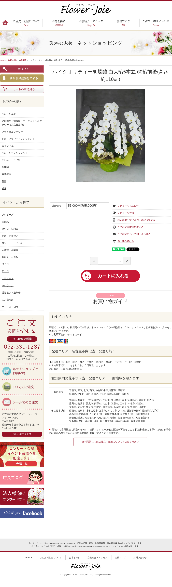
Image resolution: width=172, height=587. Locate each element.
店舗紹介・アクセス (97, 557)
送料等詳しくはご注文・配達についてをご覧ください (110, 441)
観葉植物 (6, 174)
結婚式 (5, 221)
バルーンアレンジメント (15, 153)
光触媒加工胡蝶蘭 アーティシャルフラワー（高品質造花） (22, 123)
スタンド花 (7, 146)
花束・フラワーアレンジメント (18, 138)
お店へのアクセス (21, 434)
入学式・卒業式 (10, 250)
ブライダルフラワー (12, 131)
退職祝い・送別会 (11, 292)
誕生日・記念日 (10, 228)
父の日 (5, 271)
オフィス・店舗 (10, 306)
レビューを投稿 (126, 213)
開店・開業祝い (10, 235)
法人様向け (7, 299)
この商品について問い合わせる (134, 234)
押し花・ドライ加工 (12, 160)
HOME (3, 60)
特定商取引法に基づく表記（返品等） (138, 220)
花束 (4, 181)
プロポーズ (7, 214)
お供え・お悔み (10, 257)
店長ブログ (120, 557)
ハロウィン (7, 285)
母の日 (5, 264)
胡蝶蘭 (23, 60)
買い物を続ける (126, 241)
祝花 (4, 188)
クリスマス (7, 278)
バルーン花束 (9, 114)
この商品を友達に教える (131, 227)
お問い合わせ (140, 557)
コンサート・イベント (13, 243)
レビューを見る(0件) (128, 205)
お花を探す (13, 60)
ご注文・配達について (51, 557)
